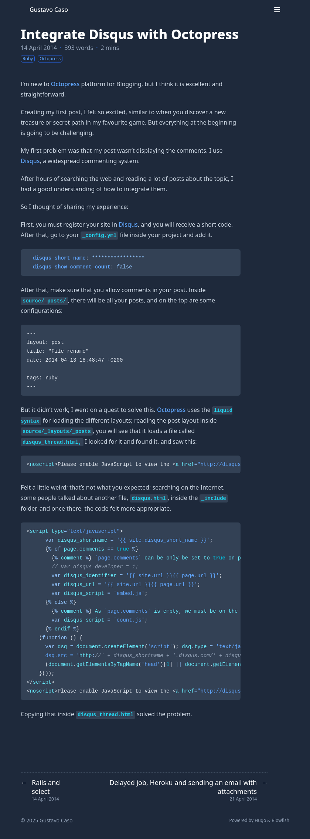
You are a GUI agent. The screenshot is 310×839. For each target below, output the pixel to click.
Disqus (30, 161)
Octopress (65, 84)
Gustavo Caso (49, 10)
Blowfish (280, 820)
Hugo (260, 820)
